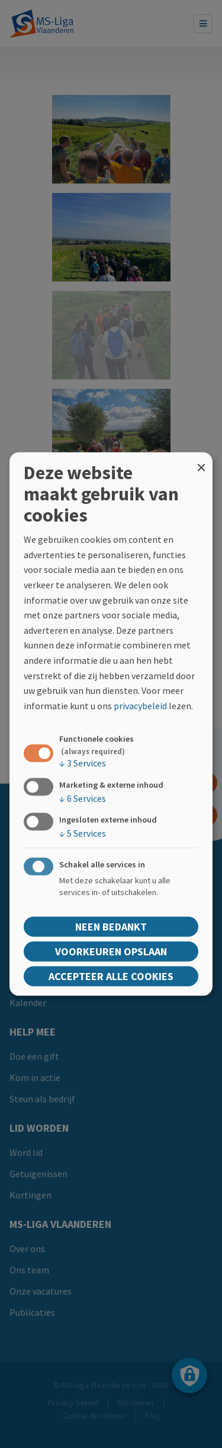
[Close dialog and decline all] (201, 460)
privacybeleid (140, 705)
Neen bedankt (111, 926)
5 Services (82, 832)
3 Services (82, 763)
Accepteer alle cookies (111, 975)
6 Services (82, 798)
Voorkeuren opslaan (111, 951)
